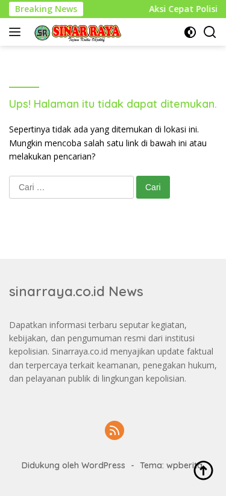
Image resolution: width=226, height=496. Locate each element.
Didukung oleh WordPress (73, 465)
